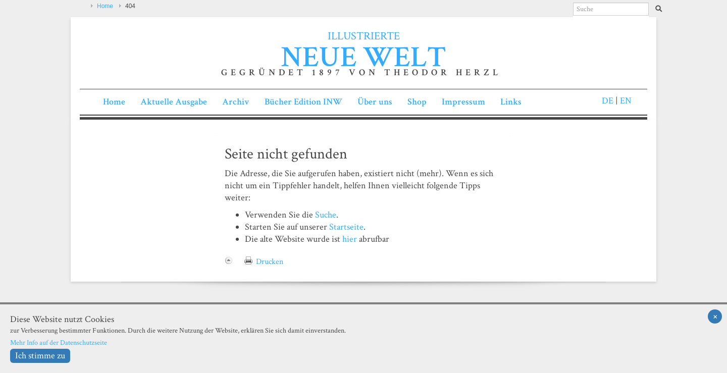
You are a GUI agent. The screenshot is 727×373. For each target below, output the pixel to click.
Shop (417, 102)
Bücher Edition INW (303, 102)
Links (511, 102)
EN (625, 100)
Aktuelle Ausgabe (173, 102)
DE (607, 100)
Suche (325, 215)
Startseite (346, 227)
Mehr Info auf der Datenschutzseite (58, 342)
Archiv (235, 102)
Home (105, 6)
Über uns (374, 102)
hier (349, 239)
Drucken (269, 261)
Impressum (463, 102)
